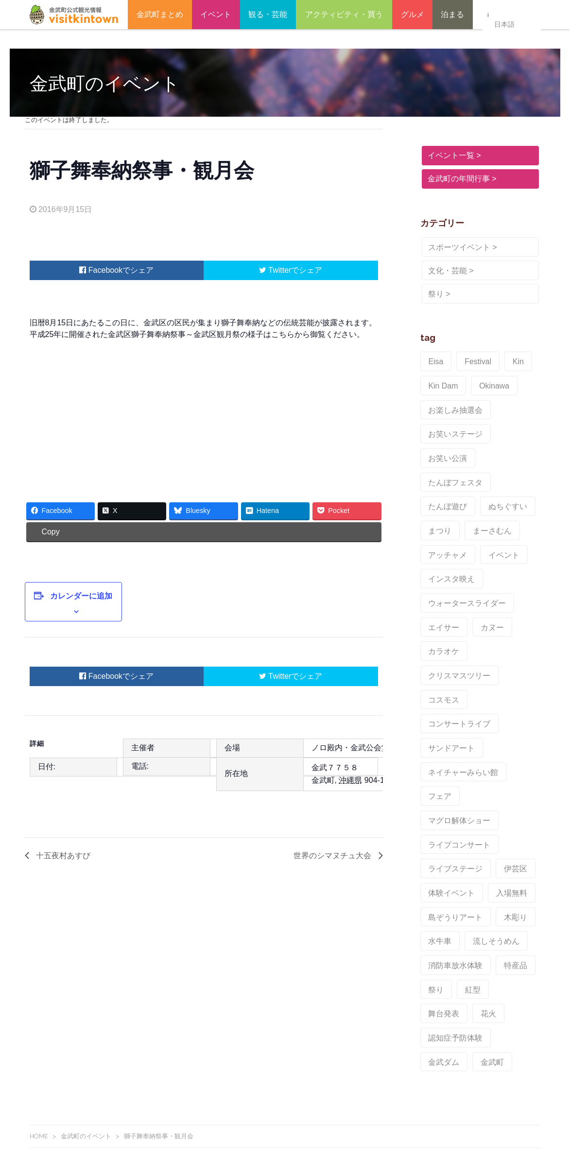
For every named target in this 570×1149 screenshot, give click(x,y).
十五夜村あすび (62, 837)
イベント (215, 14)
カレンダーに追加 (75, 590)
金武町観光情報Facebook (78, 966)
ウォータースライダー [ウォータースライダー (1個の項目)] (462, 523)
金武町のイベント (86, 901)
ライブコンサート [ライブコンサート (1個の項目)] (455, 666)
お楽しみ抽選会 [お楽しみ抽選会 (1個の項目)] (451, 401)
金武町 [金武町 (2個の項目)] (484, 829)
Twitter (275, 270)
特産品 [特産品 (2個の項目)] (505, 768)
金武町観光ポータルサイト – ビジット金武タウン (74, 14)
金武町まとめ (160, 14)
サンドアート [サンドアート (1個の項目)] (448, 605)
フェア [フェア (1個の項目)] (518, 625)
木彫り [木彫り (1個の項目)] (505, 727)
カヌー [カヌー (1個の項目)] (484, 544)
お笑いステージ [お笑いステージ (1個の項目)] (451, 421)
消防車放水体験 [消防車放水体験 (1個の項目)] (451, 768)
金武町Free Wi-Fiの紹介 (66, 1119)
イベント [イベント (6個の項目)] (441, 503)
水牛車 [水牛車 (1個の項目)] (438, 748)
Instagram (160, 966)
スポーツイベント (458, 247)
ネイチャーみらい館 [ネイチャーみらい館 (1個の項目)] (458, 625)
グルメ (412, 14)
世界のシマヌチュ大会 (333, 837)
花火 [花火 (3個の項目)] (434, 809)
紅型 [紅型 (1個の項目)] (467, 789)
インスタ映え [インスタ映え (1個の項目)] (494, 503)
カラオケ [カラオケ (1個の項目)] (441, 564)
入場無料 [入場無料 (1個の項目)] (501, 707)
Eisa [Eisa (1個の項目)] (434, 360)
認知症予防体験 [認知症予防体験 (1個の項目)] (484, 809)
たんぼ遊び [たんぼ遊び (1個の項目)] (512, 441)
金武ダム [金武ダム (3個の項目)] (441, 829)
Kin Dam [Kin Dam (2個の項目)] (441, 380)
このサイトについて (60, 1108)
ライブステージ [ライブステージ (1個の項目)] (451, 686)
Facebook (100, 270)
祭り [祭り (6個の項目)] (434, 789)
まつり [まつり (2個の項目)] (491, 462)
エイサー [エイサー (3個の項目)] (441, 544)
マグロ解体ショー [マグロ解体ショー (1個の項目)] (455, 646)
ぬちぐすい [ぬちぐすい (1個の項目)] (445, 462)
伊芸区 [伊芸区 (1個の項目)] (505, 686)
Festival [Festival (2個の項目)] (472, 360)
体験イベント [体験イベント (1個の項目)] (448, 707)
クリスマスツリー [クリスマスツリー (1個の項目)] (501, 564)
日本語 (504, 15)
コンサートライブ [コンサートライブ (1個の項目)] (501, 584)
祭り (434, 294)
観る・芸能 (267, 14)
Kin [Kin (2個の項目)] (508, 360)
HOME (39, 901)
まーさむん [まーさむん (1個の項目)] (445, 482)
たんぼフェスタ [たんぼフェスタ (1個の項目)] (451, 441)
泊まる (452, 14)
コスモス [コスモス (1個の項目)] (441, 584)
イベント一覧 (449, 155)
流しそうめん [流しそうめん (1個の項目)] (487, 748)
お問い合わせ (50, 1096)
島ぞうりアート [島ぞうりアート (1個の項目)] (451, 727)
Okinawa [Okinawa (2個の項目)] (486, 380)
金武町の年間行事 (457, 179)
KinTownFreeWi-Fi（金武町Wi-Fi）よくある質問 (103, 1131)
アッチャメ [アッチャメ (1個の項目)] (498, 482)
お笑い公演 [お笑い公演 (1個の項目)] (512, 421)
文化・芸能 (446, 270)
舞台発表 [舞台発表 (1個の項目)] (507, 789)
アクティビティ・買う (344, 14)
